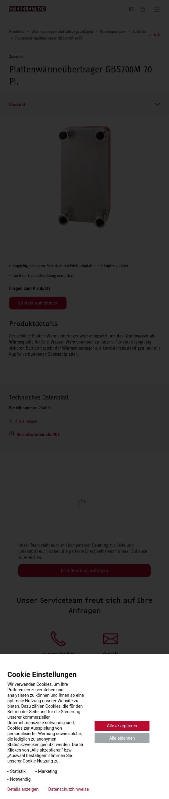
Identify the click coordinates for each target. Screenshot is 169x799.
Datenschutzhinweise (68, 789)
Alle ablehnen (122, 738)
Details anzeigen (22, 789)
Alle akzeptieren (122, 725)
